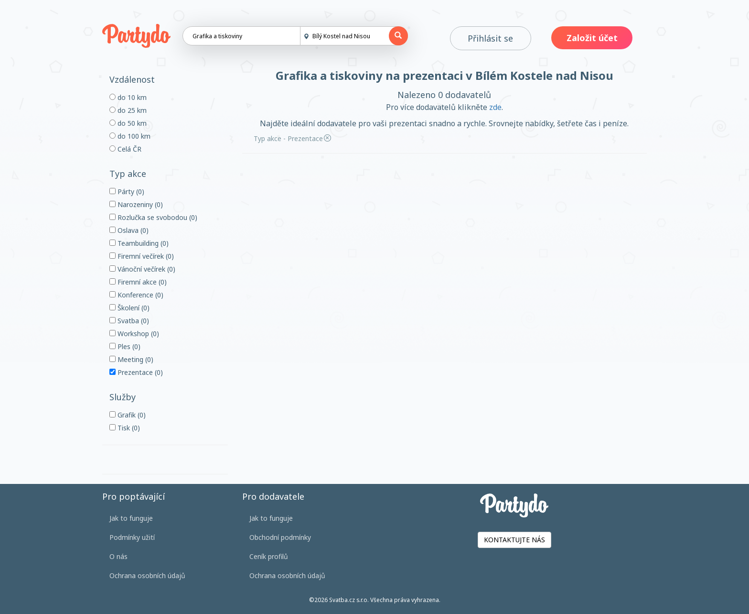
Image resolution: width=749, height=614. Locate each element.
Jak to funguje (131, 518)
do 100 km (129, 136)
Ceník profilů (268, 556)
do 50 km (128, 123)
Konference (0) (136, 294)
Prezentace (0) (136, 372)
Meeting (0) (131, 359)
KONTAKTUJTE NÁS (514, 539)
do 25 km (128, 110)
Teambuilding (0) (139, 243)
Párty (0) (126, 191)
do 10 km (128, 97)
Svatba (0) (129, 320)
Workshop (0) (134, 333)
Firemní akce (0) (138, 281)
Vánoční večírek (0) (142, 269)
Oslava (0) (129, 230)
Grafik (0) (127, 414)
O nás (118, 556)
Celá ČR (125, 149)
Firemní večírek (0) (141, 256)
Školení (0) (129, 307)
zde (495, 107)
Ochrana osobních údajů (147, 575)
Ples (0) (124, 346)
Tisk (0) (124, 427)
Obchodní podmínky (280, 537)
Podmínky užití (132, 537)
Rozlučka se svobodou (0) (153, 217)
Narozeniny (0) (136, 204)
